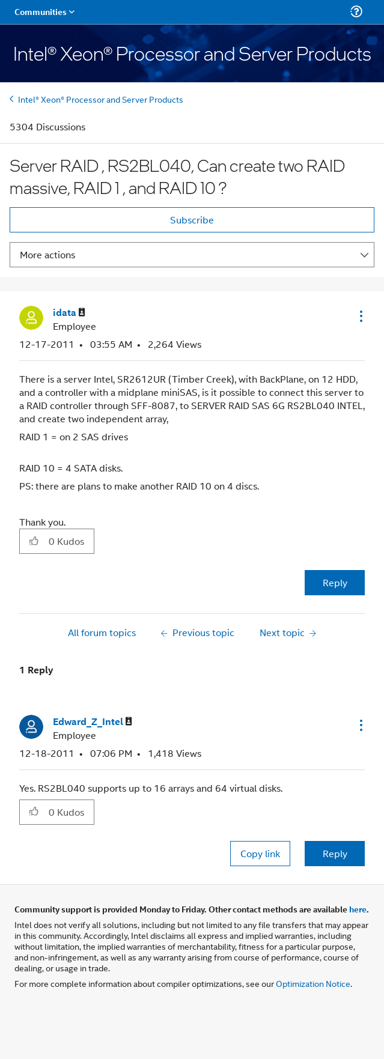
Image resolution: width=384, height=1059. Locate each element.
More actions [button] (47, 254)
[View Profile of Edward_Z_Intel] (92, 722)
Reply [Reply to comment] (335, 853)
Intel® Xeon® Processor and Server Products (100, 99)
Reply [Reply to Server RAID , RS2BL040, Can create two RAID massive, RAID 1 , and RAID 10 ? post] (335, 582)
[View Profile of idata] (69, 313)
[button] (360, 316)
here (358, 908)
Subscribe (192, 219)
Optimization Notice (313, 983)
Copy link (260, 853)
